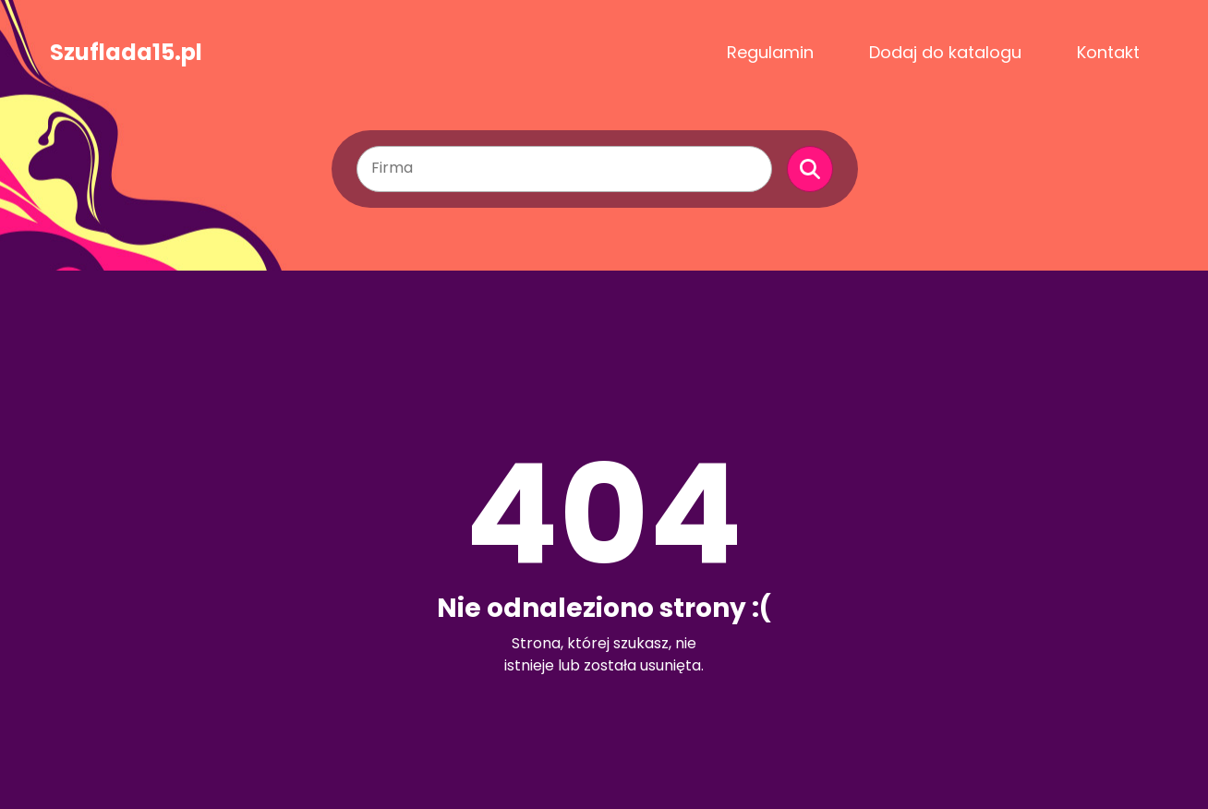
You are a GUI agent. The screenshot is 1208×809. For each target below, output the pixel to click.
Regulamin (770, 52)
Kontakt (1108, 52)
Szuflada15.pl (126, 53)
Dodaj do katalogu (945, 52)
